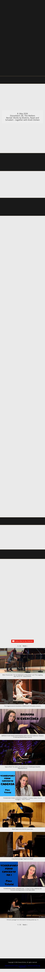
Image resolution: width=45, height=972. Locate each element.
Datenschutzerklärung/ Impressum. (29, 966)
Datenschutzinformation (11, 965)
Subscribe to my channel (22, 641)
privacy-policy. (23, 965)
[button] (25, 646)
